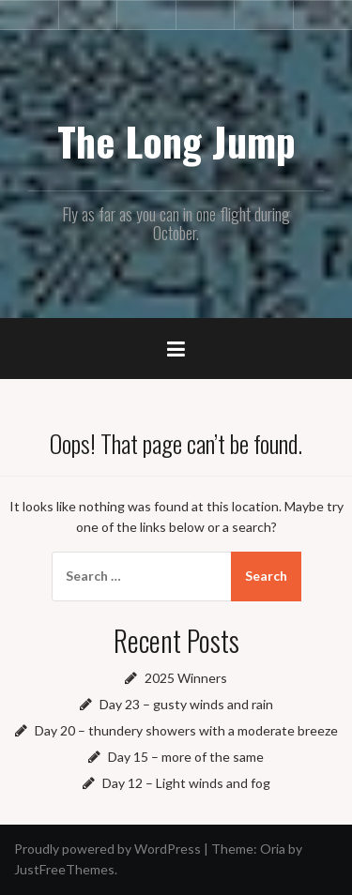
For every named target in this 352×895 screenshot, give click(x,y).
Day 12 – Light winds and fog (186, 783)
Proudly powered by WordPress (107, 849)
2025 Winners (186, 678)
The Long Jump (176, 141)
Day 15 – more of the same (186, 757)
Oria (272, 849)
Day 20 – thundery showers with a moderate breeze (186, 730)
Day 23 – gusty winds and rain (186, 704)
